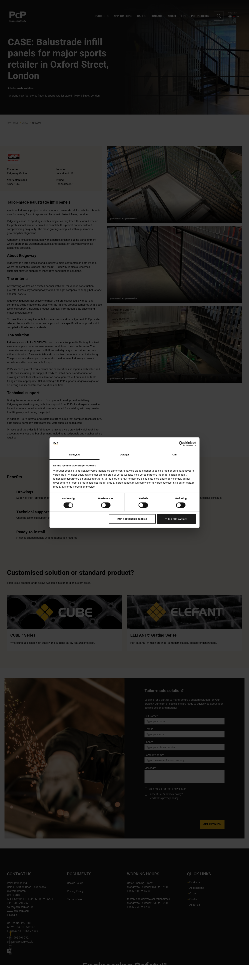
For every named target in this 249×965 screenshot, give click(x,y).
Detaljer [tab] (124, 454)
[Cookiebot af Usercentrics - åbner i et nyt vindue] (181, 443)
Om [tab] (174, 454)
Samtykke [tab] (74, 454)
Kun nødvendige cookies (132, 519)
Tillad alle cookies (176, 519)
